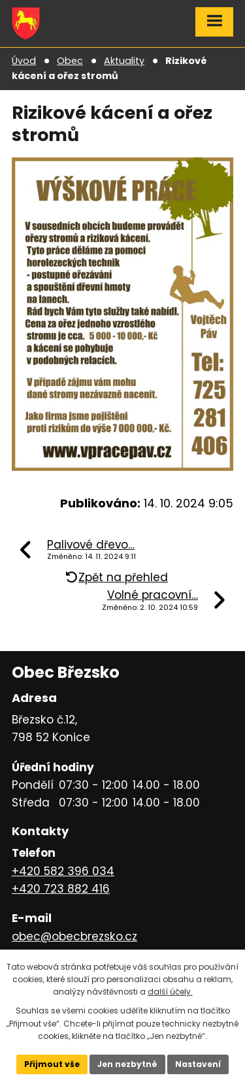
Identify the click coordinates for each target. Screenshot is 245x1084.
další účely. (170, 991)
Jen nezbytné (127, 1064)
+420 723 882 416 (61, 889)
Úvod (24, 60)
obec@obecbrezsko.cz (74, 936)
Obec (70, 60)
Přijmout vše (52, 1064)
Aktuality (124, 60)
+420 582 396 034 (63, 871)
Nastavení (198, 1064)
